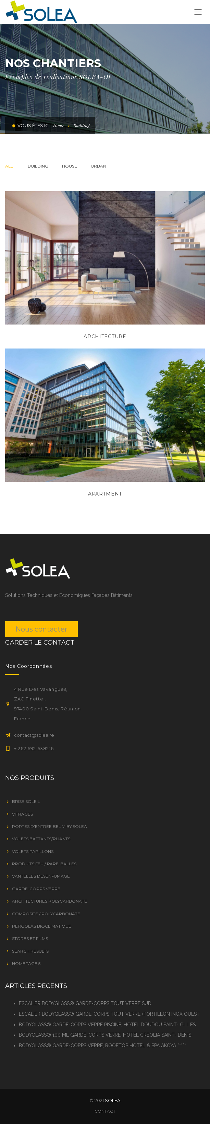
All (9, 166)
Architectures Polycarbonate (49, 901)
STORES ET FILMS (30, 938)
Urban (98, 166)
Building (38, 166)
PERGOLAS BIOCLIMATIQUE (41, 926)
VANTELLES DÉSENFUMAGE (41, 876)
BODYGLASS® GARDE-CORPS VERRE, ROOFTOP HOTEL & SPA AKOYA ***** (102, 1045)
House (69, 166)
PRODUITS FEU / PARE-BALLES (44, 863)
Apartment (105, 494)
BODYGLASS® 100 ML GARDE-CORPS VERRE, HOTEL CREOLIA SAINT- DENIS (105, 1035)
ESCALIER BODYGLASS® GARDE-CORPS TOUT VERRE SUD (85, 1003)
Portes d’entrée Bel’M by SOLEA (49, 826)
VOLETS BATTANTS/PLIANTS (41, 838)
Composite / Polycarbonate (46, 913)
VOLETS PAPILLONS (32, 851)
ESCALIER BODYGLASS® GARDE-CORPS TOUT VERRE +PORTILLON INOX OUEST (109, 1014)
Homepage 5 (26, 963)
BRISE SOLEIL (26, 801)
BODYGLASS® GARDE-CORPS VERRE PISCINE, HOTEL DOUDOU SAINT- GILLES (107, 1024)
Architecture (105, 336)
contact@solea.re (34, 735)
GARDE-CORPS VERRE (36, 888)
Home (58, 125)
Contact (105, 1111)
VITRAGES (22, 814)
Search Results (30, 951)
